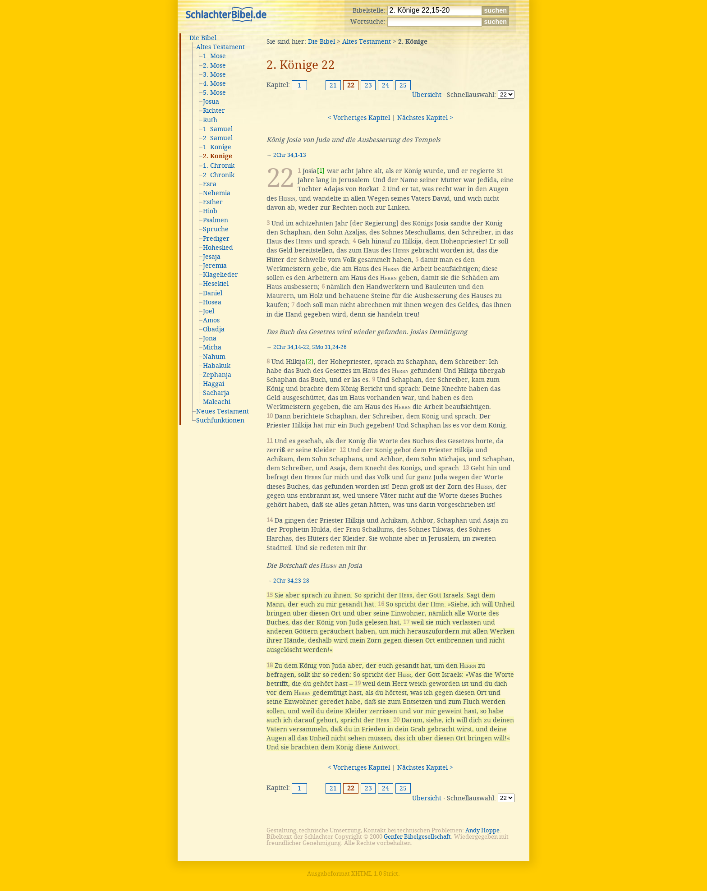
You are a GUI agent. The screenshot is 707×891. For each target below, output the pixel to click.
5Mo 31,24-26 (329, 347)
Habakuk (216, 365)
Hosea (212, 302)
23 (368, 85)
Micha (212, 347)
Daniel (212, 293)
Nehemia (216, 193)
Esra (209, 184)
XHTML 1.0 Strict (374, 873)
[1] (321, 170)
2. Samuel (218, 138)
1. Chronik (218, 165)
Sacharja (216, 392)
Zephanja (217, 374)
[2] (309, 361)
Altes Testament (220, 47)
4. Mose (214, 83)
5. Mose (214, 92)
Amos (211, 320)
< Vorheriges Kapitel (359, 117)
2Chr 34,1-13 (289, 155)
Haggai (213, 383)
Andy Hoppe (482, 830)
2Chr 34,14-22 (291, 347)
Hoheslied (218, 247)
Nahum (214, 356)
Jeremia (215, 265)
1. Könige (217, 147)
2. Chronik (218, 175)
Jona (209, 338)
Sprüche (216, 229)
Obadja (214, 329)
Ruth (210, 120)
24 (385, 85)
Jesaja (211, 256)
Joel (208, 311)
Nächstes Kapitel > (425, 117)
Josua (211, 101)
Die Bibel (202, 37)
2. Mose (214, 65)
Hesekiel (216, 283)
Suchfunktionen (220, 420)
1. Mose (214, 56)
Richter (214, 110)
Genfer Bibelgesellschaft (417, 836)
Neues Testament (222, 411)
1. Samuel (218, 129)
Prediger (216, 238)
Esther (213, 202)
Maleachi (216, 401)
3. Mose (214, 74)
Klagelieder (220, 274)
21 (333, 85)
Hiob (210, 211)
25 (403, 85)
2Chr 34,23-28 (291, 581)
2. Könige (217, 156)
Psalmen (215, 220)
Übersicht (426, 94)
